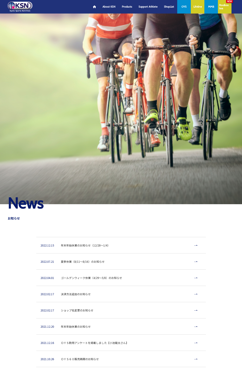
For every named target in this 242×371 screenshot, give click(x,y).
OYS (184, 6)
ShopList (169, 6)
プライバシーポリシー (103, 340)
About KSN (108, 6)
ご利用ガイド (80, 340)
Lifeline (197, 6)
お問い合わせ (163, 340)
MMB (211, 6)
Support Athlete (148, 6)
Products (127, 6)
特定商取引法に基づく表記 (136, 340)
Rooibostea (224, 7)
